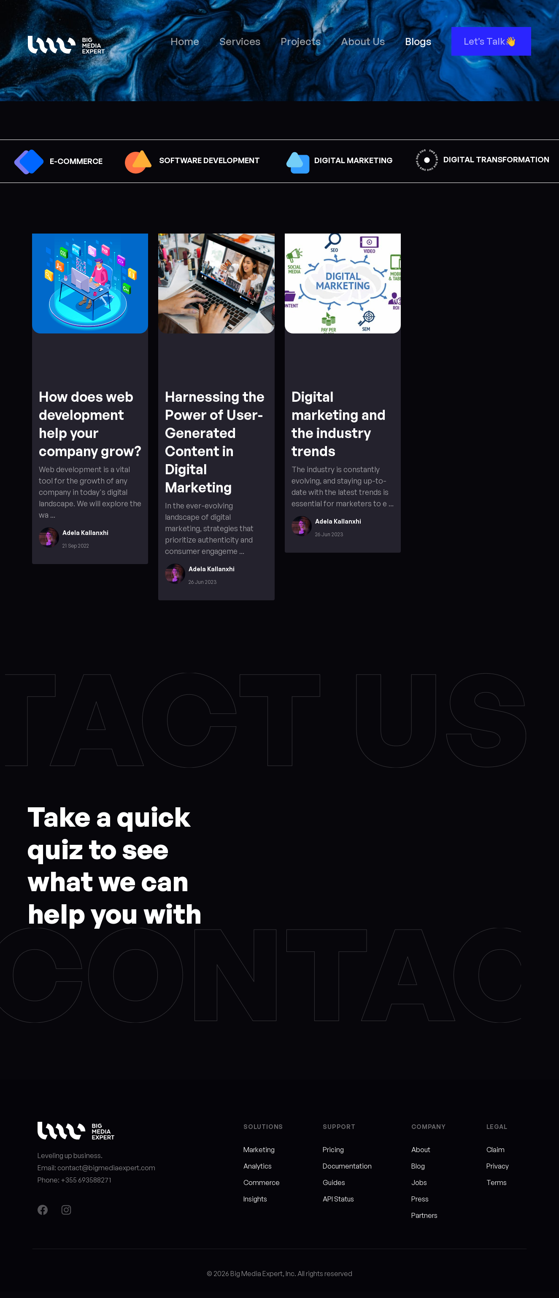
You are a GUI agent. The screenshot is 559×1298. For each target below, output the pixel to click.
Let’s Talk (484, 41)
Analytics (257, 1166)
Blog (418, 1166)
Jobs (419, 1182)
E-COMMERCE (56, 161)
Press (420, 1199)
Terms (496, 1182)
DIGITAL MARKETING (336, 160)
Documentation (347, 1166)
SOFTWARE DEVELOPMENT (191, 160)
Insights (255, 1199)
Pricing (333, 1149)
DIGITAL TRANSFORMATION (480, 159)
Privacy (497, 1166)
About (420, 1149)
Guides (334, 1182)
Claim (495, 1149)
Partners (424, 1215)
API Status (338, 1199)
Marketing (259, 1149)
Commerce (261, 1182)
